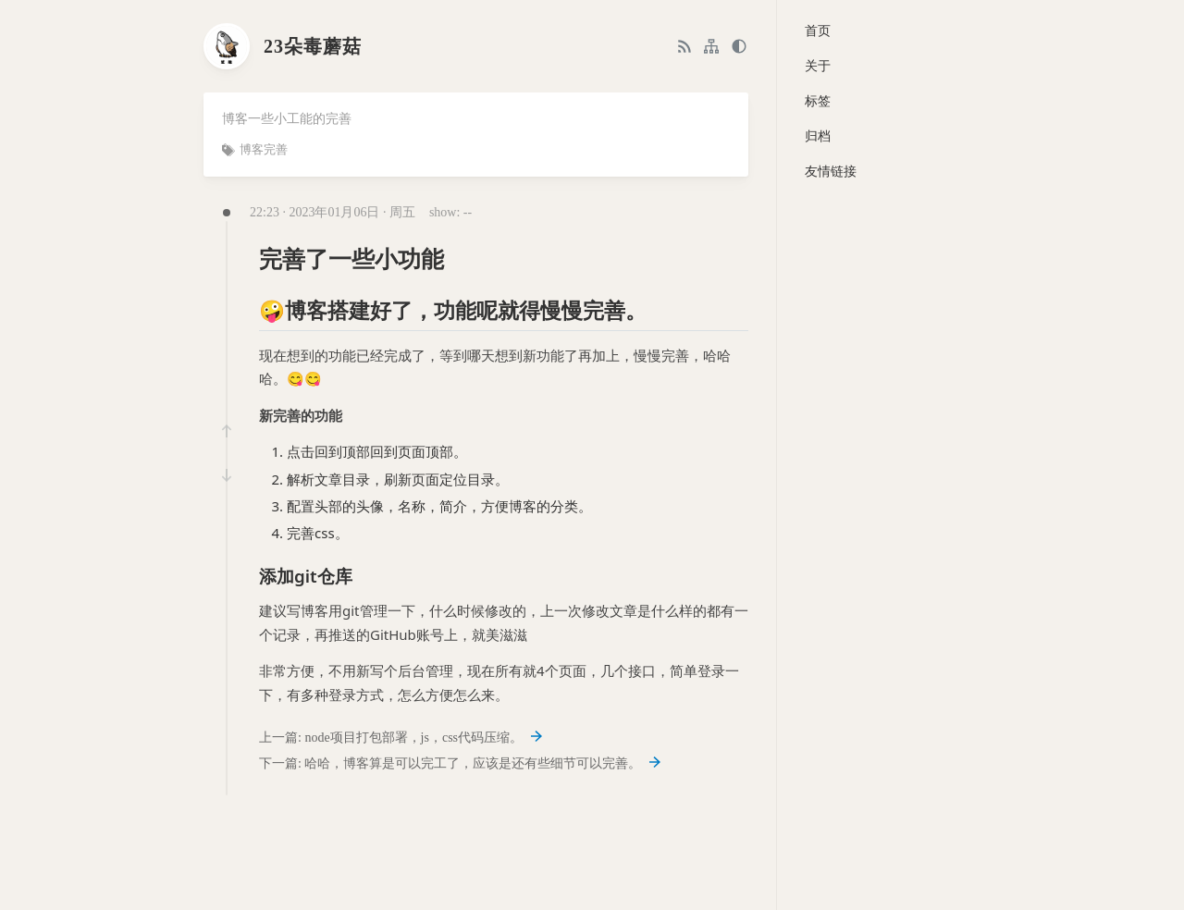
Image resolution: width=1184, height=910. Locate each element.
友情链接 (831, 171)
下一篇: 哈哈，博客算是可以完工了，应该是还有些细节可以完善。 (459, 763)
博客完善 (264, 149)
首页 (818, 31)
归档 (818, 136)
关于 (818, 66)
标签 (818, 101)
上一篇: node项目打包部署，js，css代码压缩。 (400, 737)
